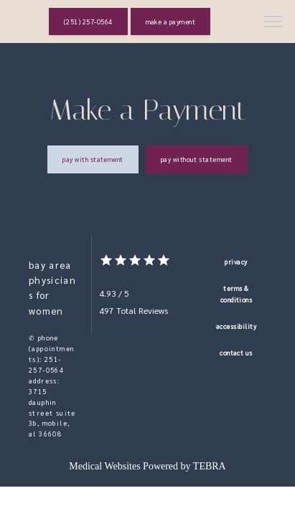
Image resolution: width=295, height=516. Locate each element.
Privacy (236, 261)
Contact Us (236, 352)
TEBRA (209, 466)
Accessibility (236, 326)
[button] (273, 23)
